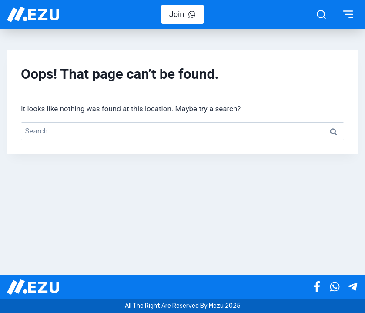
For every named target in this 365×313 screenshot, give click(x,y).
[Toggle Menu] (348, 14)
